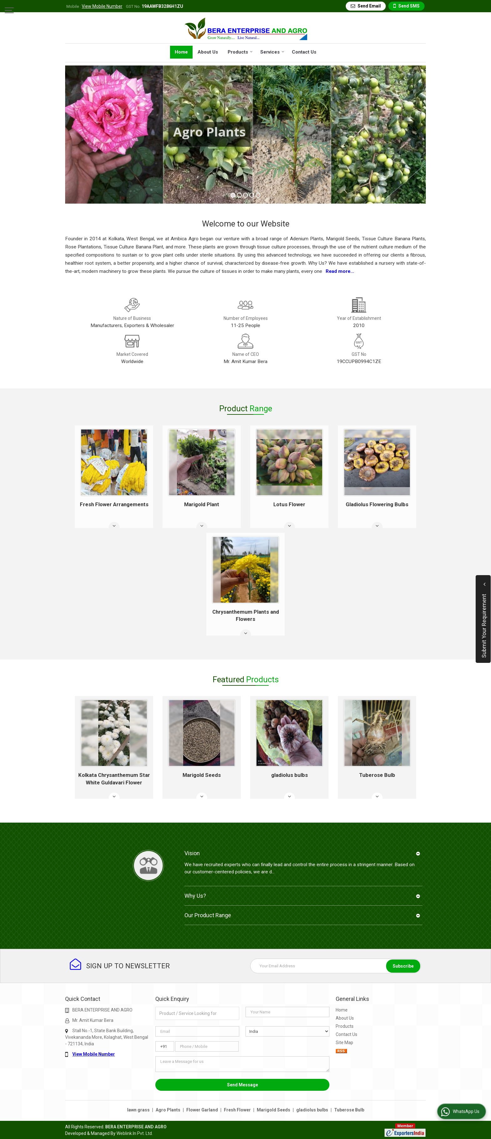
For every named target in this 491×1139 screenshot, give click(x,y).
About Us (208, 52)
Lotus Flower (289, 504)
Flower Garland (202, 1109)
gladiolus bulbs (289, 775)
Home (181, 52)
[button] (102, 6)
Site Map (344, 1042)
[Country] (287, 1031)
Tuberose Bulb (377, 775)
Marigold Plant (201, 504)
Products (240, 52)
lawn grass (138, 1109)
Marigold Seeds (202, 775)
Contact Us (304, 52)
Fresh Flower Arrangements (114, 504)
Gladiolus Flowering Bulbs (377, 504)
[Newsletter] (335, 966)
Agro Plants (168, 1109)
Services (272, 52)
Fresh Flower (237, 1109)
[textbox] (197, 1013)
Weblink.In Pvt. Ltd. (134, 1133)
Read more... (340, 271)
